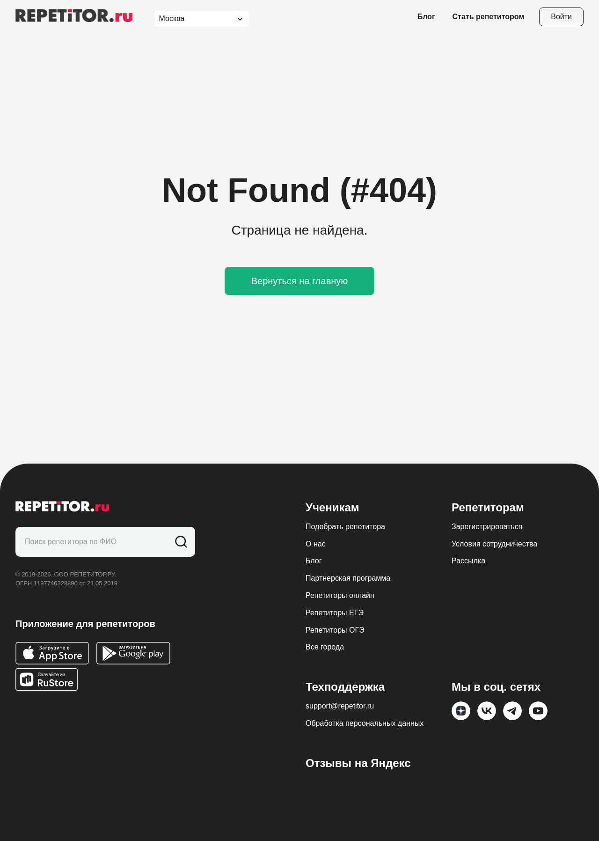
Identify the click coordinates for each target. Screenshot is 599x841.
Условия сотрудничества (494, 544)
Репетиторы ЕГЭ (335, 613)
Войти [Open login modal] (561, 17)
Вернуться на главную (299, 281)
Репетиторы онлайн (340, 595)
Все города (325, 647)
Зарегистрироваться (487, 527)
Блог (426, 17)
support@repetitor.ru (340, 706)
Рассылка (468, 561)
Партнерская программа (348, 578)
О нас (316, 544)
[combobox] (193, 19)
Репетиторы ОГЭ (335, 630)
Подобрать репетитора (345, 527)
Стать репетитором (489, 17)
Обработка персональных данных (365, 723)
